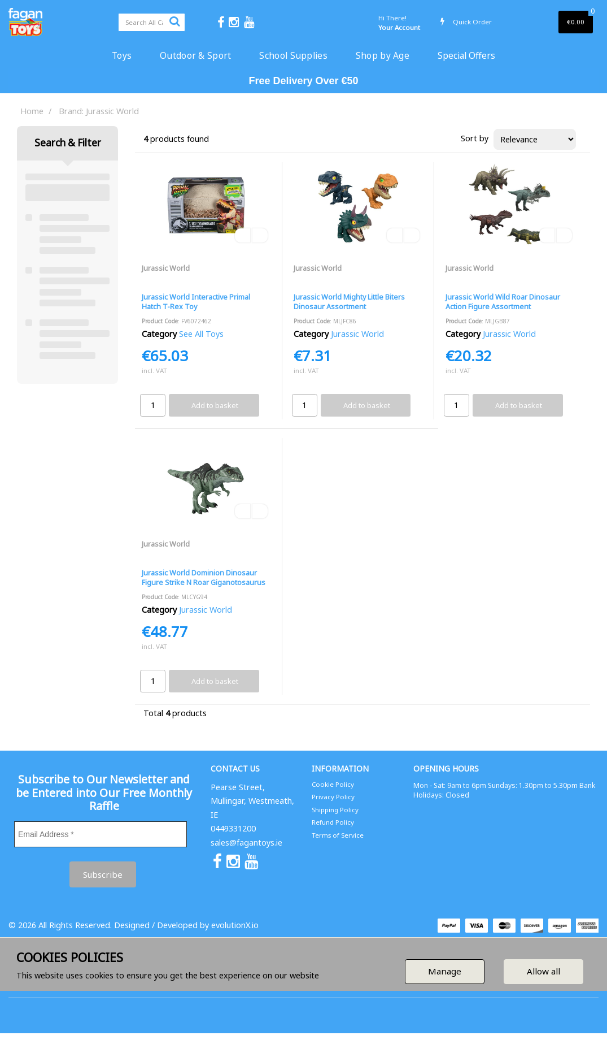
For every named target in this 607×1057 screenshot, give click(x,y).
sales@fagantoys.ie (246, 842)
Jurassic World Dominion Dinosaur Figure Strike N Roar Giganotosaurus (203, 577)
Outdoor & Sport (195, 55)
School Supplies (293, 55)
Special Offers (466, 55)
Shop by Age (382, 55)
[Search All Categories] (151, 22)
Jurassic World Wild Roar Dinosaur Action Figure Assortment (503, 301)
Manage (444, 971)
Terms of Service (338, 835)
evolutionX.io (235, 925)
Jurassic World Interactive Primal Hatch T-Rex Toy (196, 301)
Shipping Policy (335, 809)
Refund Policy (333, 822)
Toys (122, 55)
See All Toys (201, 333)
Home (31, 111)
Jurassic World (166, 268)
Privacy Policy (333, 796)
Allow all (543, 971)
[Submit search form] (174, 20)
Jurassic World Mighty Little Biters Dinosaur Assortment (349, 301)
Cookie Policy (333, 784)
